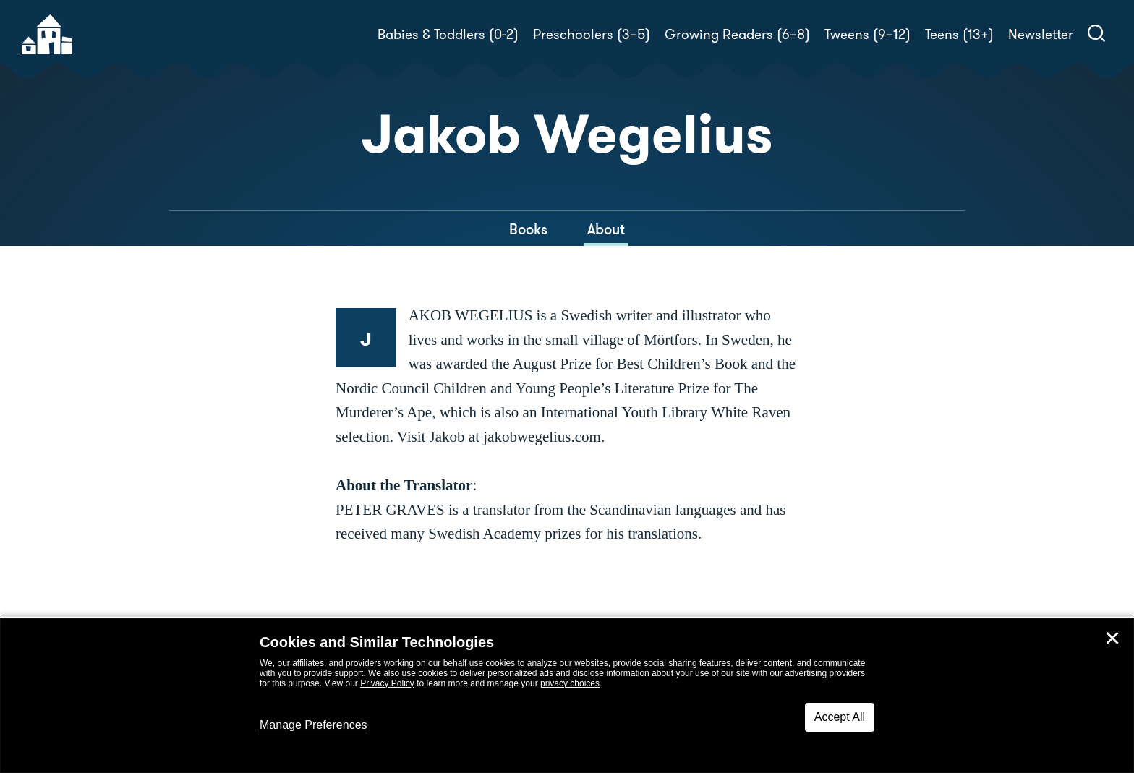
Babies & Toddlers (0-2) (448, 34)
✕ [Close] (1112, 638)
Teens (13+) (959, 34)
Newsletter (1040, 34)
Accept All (839, 717)
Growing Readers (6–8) (737, 34)
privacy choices (570, 683)
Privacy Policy (387, 683)
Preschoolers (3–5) (591, 34)
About (606, 229)
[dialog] (567, 695)
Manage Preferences (313, 725)
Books (528, 229)
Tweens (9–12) (867, 34)
